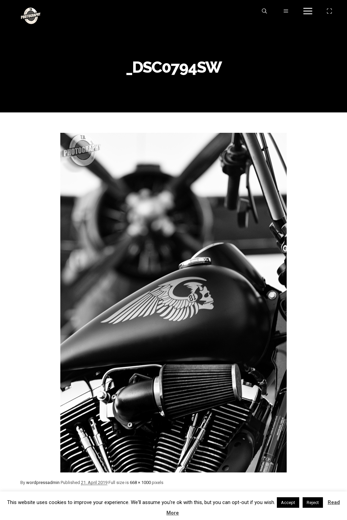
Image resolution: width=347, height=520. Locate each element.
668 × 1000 (140, 482)
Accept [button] (288, 502)
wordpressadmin (43, 482)
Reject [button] (313, 502)
